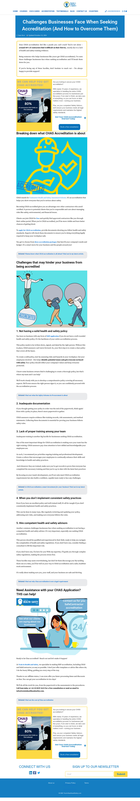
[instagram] (122, 11)
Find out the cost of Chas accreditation (40, 703)
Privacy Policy (70, 786)
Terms (87, 786)
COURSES (23, 11)
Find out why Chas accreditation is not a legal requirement (48, 585)
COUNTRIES (93, 11)
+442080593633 (111, 11)
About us (51, 786)
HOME (15, 11)
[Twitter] (126, 11)
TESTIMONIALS (62, 11)
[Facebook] (124, 11)
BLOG (72, 11)
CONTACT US (82, 11)
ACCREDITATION (48, 11)
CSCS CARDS (34, 11)
